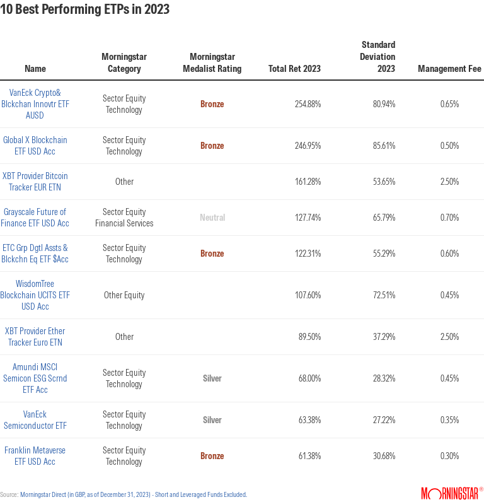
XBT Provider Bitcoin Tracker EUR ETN (35, 181)
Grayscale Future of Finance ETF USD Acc (35, 217)
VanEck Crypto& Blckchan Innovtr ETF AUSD (35, 104)
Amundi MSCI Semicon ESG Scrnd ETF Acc (35, 378)
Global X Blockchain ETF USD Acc (35, 145)
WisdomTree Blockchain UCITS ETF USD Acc (35, 295)
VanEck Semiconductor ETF (35, 420)
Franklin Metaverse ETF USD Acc (35, 456)
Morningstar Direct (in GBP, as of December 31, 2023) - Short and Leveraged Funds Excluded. (133, 494)
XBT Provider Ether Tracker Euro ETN (35, 336)
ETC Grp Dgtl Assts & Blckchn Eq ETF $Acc (35, 253)
